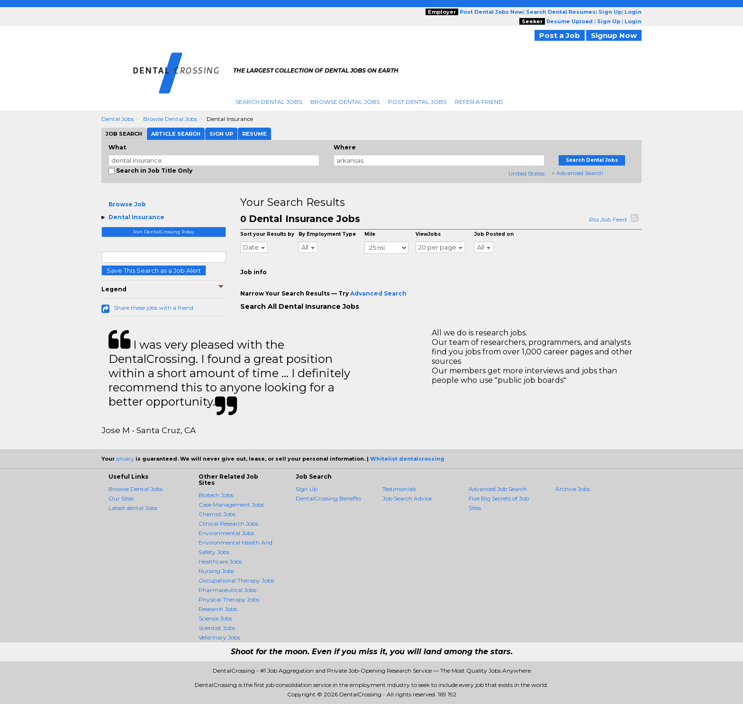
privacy (125, 458)
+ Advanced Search (577, 172)
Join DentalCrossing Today (163, 232)
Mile (369, 234)
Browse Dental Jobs (345, 101)
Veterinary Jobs (219, 637)
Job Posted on (494, 234)
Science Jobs (215, 618)
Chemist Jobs (217, 514)
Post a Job (559, 35)
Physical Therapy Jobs (229, 599)
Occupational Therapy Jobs (236, 580)
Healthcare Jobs (220, 561)
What (117, 147)
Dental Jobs (117, 118)
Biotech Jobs (216, 495)
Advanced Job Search (498, 488)
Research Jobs (218, 608)
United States (526, 173)
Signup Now (614, 35)
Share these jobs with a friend (153, 307)
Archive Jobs (572, 488)
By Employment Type (327, 234)
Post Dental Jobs (417, 101)
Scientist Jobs (217, 627)
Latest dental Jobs (133, 507)
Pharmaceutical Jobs (227, 589)
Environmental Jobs (226, 533)
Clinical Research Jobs (228, 523)
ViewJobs (428, 234)
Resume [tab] (254, 133)
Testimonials (399, 488)
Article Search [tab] (175, 133)
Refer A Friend (479, 101)
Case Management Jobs (231, 504)
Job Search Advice (407, 498)
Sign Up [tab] (221, 133)
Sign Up (306, 488)
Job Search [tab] (124, 133)
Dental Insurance (136, 217)
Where (345, 147)
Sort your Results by (267, 234)
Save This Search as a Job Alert (154, 270)
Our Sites (121, 498)
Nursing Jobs (216, 570)
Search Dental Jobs (269, 101)
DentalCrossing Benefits (328, 498)
